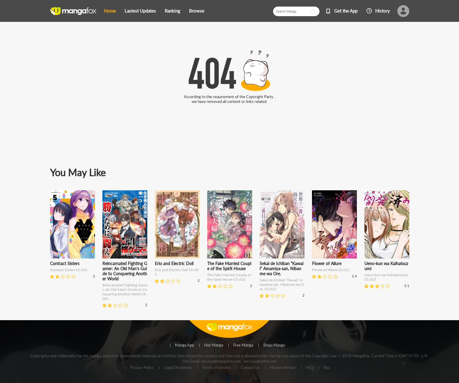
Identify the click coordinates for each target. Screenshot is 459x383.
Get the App (345, 10)
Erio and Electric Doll (174, 263)
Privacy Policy (142, 368)
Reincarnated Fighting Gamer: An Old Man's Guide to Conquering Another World (124, 271)
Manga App (184, 345)
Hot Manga (213, 345)
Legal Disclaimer (178, 368)
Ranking (172, 10)
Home (110, 10)
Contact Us (250, 368)
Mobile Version (283, 368)
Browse (196, 10)
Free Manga (243, 345)
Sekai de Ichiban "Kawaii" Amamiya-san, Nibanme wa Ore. (281, 268)
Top (326, 368)
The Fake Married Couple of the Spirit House (229, 266)
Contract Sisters (64, 263)
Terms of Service (216, 368)
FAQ (309, 368)
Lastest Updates (140, 10)
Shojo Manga (274, 345)
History (382, 10)
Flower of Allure (326, 263)
